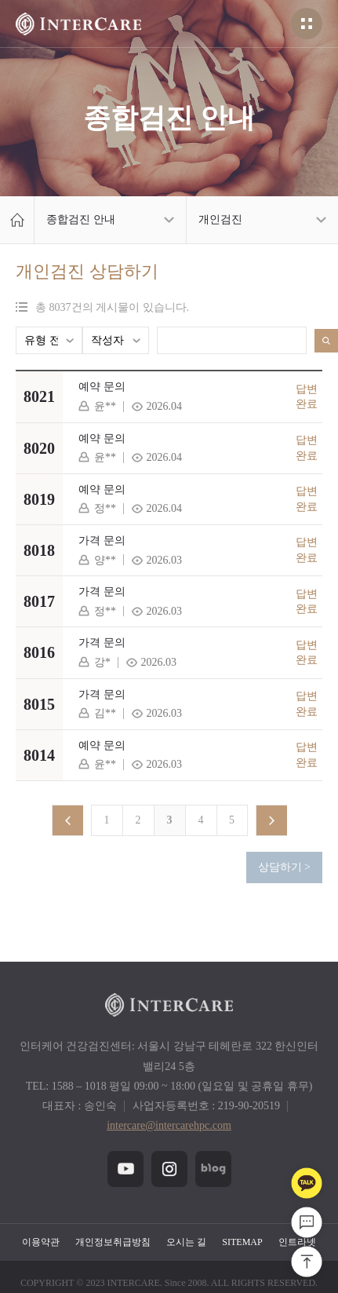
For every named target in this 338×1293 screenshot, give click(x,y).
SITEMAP (242, 1241)
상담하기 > (284, 867)
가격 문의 (101, 540)
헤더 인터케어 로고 (78, 23)
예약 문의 (101, 387)
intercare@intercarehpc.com (169, 1125)
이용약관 (41, 1241)
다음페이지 (271, 820)
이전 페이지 (67, 820)
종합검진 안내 (80, 219)
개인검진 (220, 219)
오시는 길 (186, 1241)
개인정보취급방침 (113, 1241)
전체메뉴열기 (306, 23)
